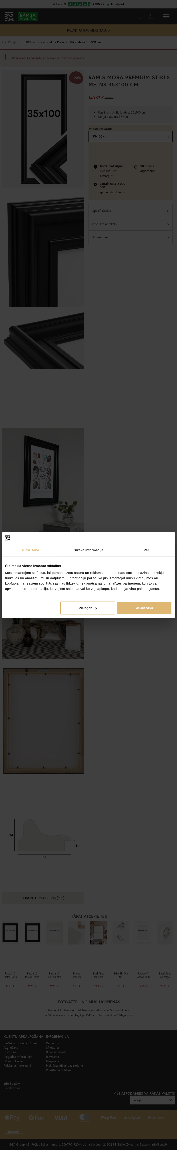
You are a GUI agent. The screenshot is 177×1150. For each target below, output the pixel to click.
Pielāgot (88, 608)
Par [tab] (146, 550)
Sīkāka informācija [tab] (88, 550)
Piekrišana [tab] (30, 550)
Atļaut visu (144, 608)
